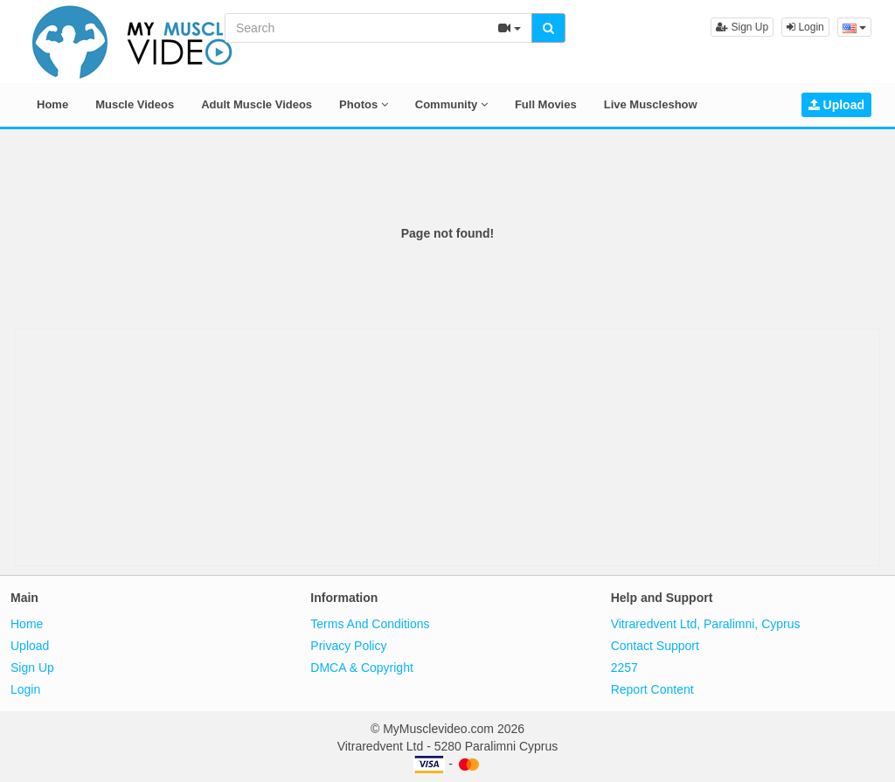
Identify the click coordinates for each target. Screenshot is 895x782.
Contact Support (655, 646)
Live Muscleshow (650, 104)
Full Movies (546, 104)
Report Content (652, 689)
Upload (836, 105)
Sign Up (742, 27)
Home (52, 104)
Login (805, 27)
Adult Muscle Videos (256, 104)
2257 (624, 668)
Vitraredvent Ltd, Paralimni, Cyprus (706, 624)
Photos (363, 104)
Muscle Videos (134, 104)
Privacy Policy (348, 646)
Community (451, 104)
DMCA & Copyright (361, 668)
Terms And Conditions (369, 624)
